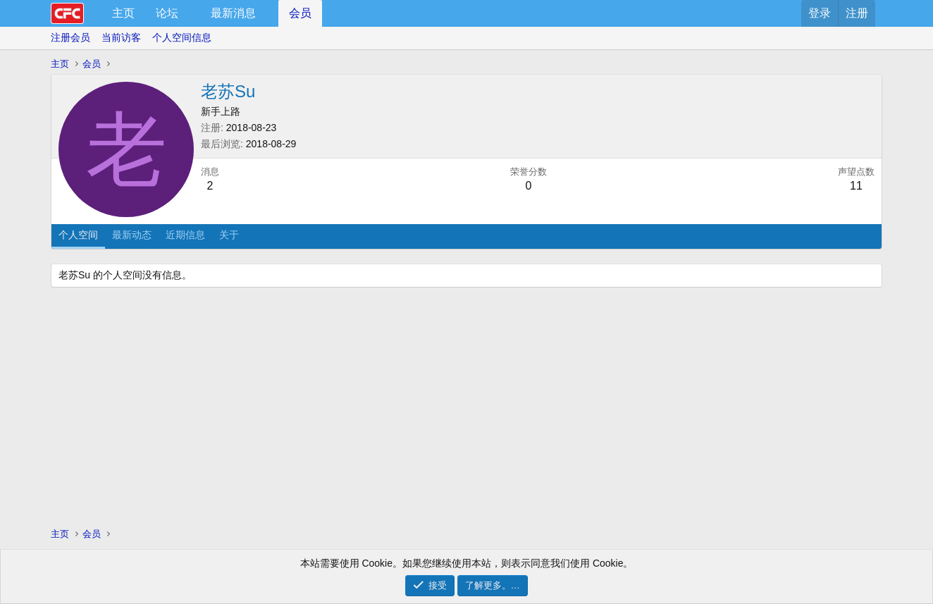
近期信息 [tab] (185, 234)
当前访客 (121, 37)
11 (856, 186)
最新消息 (233, 13)
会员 (300, 13)
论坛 (167, 13)
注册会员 (70, 37)
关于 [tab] (229, 234)
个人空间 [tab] (78, 234)
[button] (190, 13)
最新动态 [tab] (132, 234)
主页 (123, 13)
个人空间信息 (181, 37)
